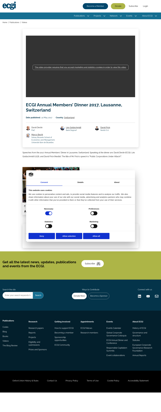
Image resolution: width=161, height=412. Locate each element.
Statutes (136, 355)
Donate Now (77, 309)
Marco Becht (38, 138)
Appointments (87, 336)
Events (129, 16)
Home (5, 23)
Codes (6, 342)
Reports (32, 347)
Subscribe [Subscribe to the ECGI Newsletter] (93, 275)
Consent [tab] (44, 189)
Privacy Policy (71, 399)
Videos (25, 23)
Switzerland (70, 120)
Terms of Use (93, 399)
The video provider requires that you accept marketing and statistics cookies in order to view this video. (81, 68)
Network (113, 16)
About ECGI (147, 16)
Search (154, 6)
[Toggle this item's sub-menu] (87, 16)
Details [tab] (81, 189)
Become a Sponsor (98, 309)
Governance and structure (139, 349)
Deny (46, 230)
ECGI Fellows (86, 342)
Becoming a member (64, 347)
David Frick (106, 131)
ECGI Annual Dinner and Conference (116, 356)
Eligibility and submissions (34, 358)
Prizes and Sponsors (38, 365)
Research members (89, 347)
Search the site (9, 303)
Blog (5, 347)
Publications (79, 16)
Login (145, 6)
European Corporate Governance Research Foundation (142, 363)
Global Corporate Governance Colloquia (116, 349)
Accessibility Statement (141, 399)
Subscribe (133, 6)
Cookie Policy (115, 399)
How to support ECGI (64, 342)
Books (6, 352)
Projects (97, 16)
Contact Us (50, 399)
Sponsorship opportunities (61, 353)
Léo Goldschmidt (74, 131)
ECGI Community (62, 360)
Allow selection (80, 230)
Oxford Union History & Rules (23, 399)
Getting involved (62, 336)
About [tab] (117, 189)
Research (33, 336)
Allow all (115, 230)
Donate (118, 6)
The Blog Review (10, 362)
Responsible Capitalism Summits (116, 364)
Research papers (36, 342)
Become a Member (95, 6)
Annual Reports (139, 371)
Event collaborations (115, 371)
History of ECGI (139, 342)
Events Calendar (113, 342)
